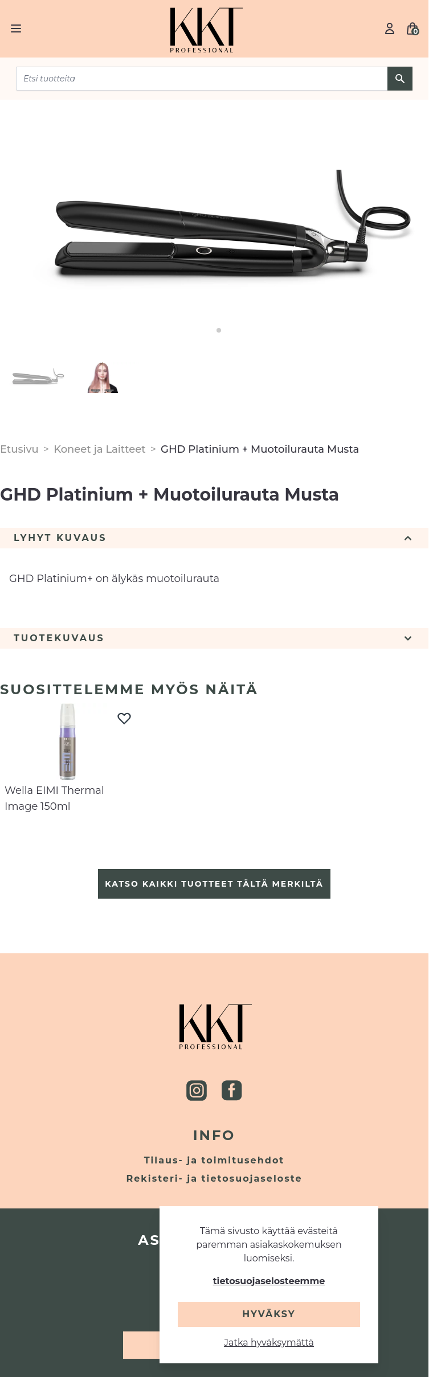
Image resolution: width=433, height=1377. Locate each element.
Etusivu (19, 449)
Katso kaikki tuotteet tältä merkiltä (214, 884)
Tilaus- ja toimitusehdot (214, 1160)
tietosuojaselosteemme (269, 1281)
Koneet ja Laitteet (100, 449)
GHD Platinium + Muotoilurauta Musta (260, 449)
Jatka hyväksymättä (269, 1342)
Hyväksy (268, 1314)
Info (214, 1135)
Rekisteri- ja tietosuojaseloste (214, 1178)
